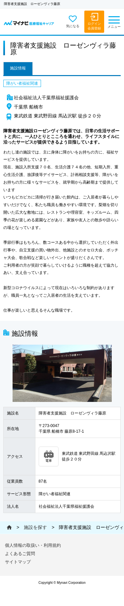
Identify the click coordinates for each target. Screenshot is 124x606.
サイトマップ (18, 561)
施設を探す (35, 527)
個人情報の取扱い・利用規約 (33, 545)
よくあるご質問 (20, 553)
